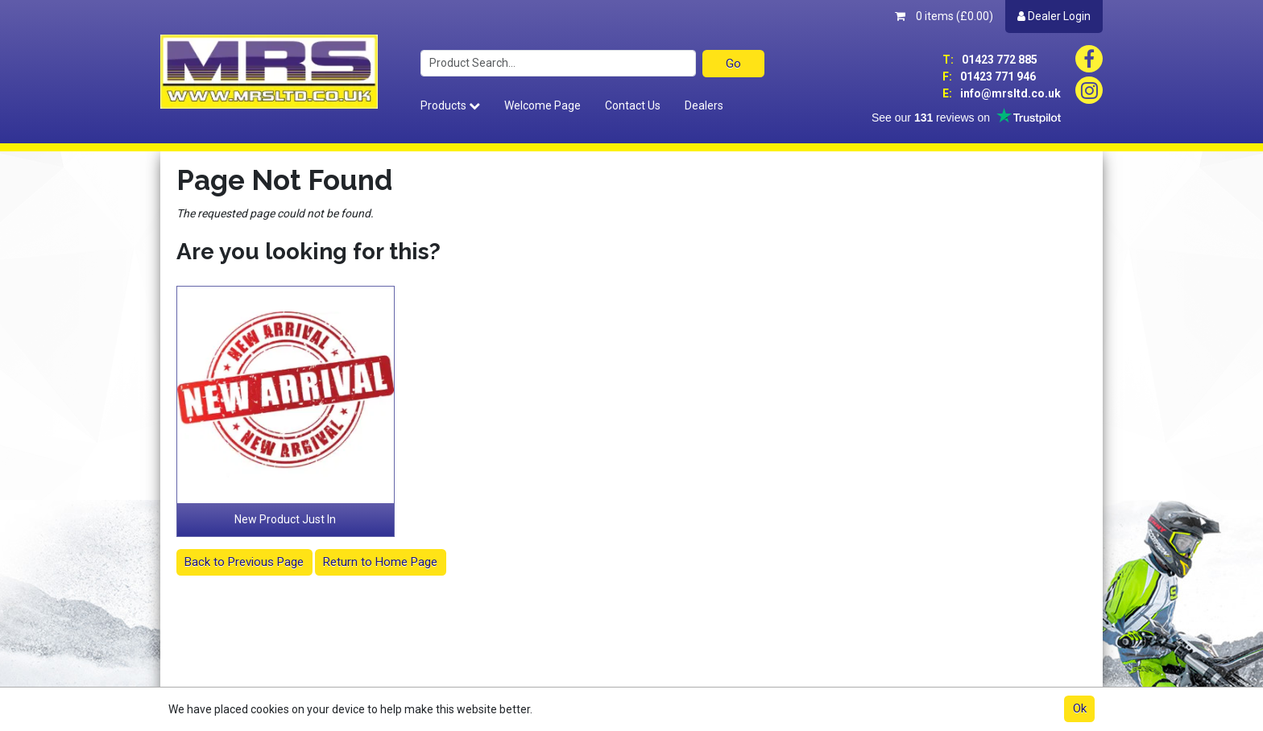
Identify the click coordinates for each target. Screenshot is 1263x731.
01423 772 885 (989, 59)
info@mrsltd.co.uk (1001, 93)
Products (450, 105)
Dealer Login (1054, 16)
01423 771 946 (989, 76)
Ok (1080, 708)
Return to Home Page (380, 562)
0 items (944, 16)
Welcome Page (542, 105)
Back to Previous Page (244, 562)
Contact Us (632, 105)
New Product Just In (285, 519)
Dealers (704, 105)
